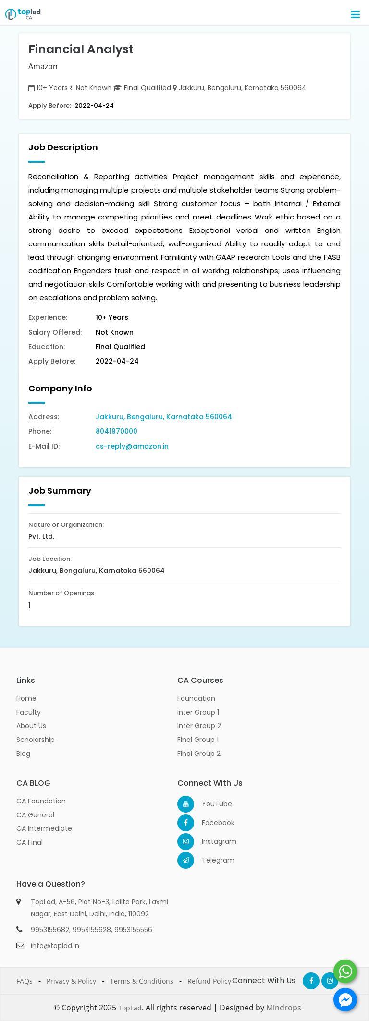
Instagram (210, 841)
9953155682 (50, 930)
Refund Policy (209, 980)
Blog (23, 753)
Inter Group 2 (199, 725)
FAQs (24, 980)
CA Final (29, 842)
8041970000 (116, 431)
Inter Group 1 (198, 712)
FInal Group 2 (199, 753)
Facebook (210, 822)
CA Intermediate (44, 828)
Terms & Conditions (141, 980)
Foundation (196, 698)
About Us (31, 725)
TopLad (130, 1007)
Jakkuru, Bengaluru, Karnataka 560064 (164, 417)
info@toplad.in (55, 945)
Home (26, 698)
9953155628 (92, 930)
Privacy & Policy (71, 980)
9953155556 (133, 930)
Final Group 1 (198, 739)
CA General (35, 815)
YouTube (210, 804)
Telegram (210, 860)
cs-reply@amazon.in (132, 446)
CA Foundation (41, 801)
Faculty (28, 712)
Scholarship (35, 739)
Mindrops (283, 1007)
